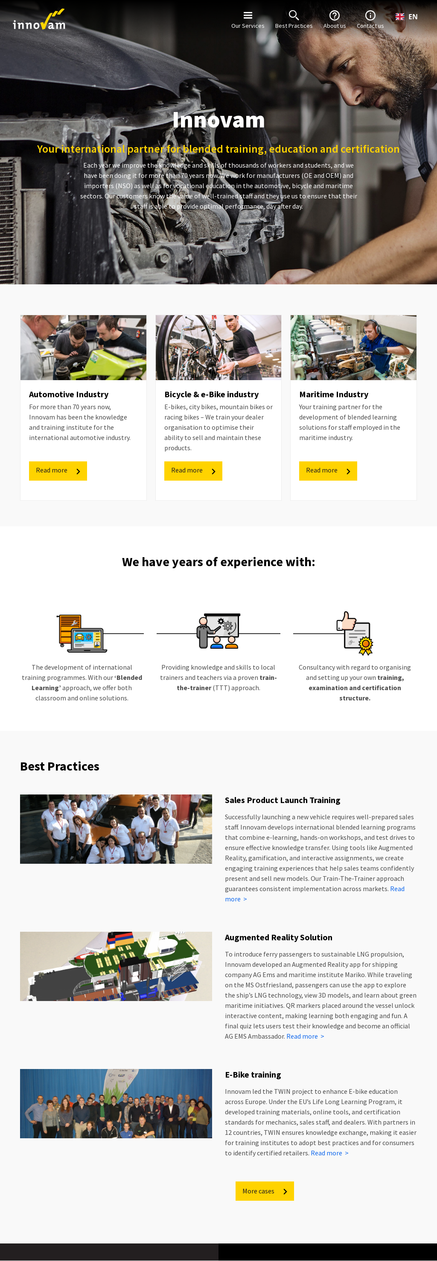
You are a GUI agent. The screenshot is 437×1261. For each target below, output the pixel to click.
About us (334, 19)
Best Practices (294, 19)
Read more (59, 470)
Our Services (248, 19)
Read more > (305, 1036)
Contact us (370, 19)
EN (407, 16)
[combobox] (406, 16)
